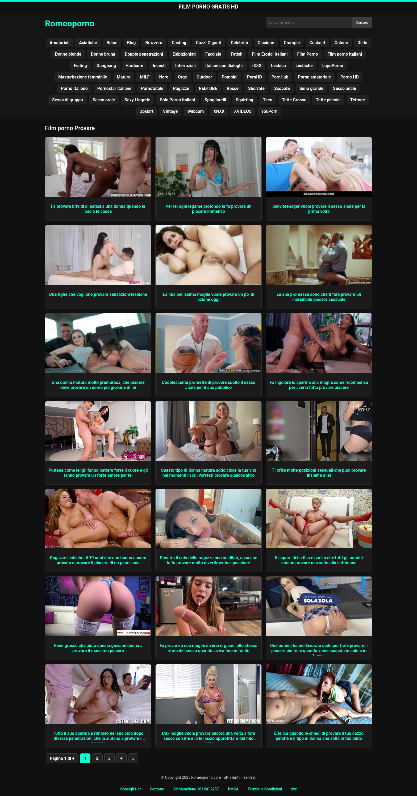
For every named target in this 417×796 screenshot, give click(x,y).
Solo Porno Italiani (177, 99)
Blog (131, 42)
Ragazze (181, 88)
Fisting (80, 65)
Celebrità (239, 42)
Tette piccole (328, 99)
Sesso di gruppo (67, 99)
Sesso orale (104, 99)
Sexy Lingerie (137, 99)
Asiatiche (88, 42)
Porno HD (349, 77)
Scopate (282, 88)
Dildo (362, 42)
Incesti (159, 65)
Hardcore (134, 65)
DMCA (233, 789)
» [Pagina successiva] (133, 758)
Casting (179, 42)
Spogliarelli (215, 99)
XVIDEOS (243, 111)
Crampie (292, 42)
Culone (341, 42)
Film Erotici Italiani (270, 54)
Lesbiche (304, 65)
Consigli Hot (130, 789)
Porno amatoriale (314, 77)
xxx (294, 789)
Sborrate (256, 88)
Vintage (170, 111)
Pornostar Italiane (114, 88)
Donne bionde (68, 54)
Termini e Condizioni (265, 789)
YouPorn (269, 111)
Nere (163, 77)
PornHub (280, 77)
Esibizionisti (184, 54)
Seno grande (311, 88)
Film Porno (307, 54)
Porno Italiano (74, 88)
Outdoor (204, 77)
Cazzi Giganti (208, 42)
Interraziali (185, 65)
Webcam (195, 111)
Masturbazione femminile (82, 77)
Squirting (244, 99)
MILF (144, 77)
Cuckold (317, 42)
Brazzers (153, 42)
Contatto (157, 789)
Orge (182, 77)
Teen (267, 99)
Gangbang (106, 65)
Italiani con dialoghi (224, 65)
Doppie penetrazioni (144, 54)
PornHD (254, 77)
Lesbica (278, 65)
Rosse (233, 88)
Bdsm (111, 42)
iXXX (257, 65)
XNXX (218, 111)
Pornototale (152, 88)
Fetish (237, 54)
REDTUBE (208, 88)
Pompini (230, 77)
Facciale (213, 54)
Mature (123, 77)
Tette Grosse (294, 99)
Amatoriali (59, 42)
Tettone (357, 99)
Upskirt (146, 111)
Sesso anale (344, 88)
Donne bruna (103, 54)
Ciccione (266, 42)
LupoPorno (332, 65)
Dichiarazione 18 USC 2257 (196, 789)
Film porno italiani (345, 54)
